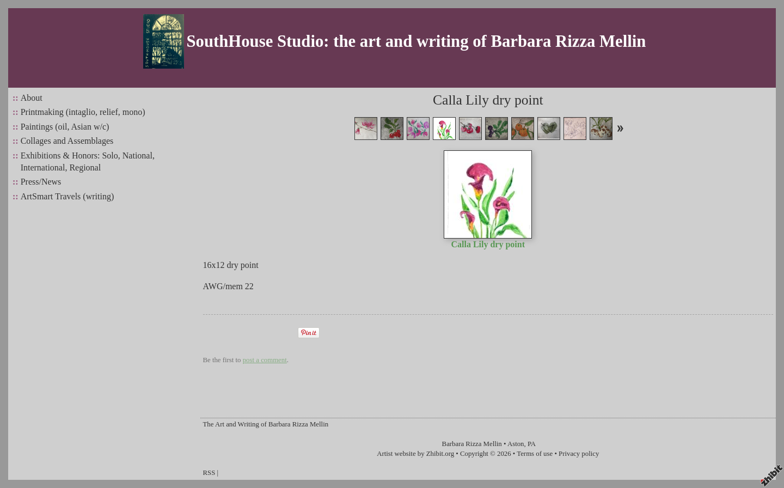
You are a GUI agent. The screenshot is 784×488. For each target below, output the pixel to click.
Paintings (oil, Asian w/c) (65, 126)
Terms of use (535, 453)
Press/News (41, 181)
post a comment (265, 360)
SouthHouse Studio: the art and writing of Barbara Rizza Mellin (416, 41)
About (31, 97)
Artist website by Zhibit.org (415, 453)
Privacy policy (579, 453)
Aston (515, 444)
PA (532, 444)
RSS (209, 473)
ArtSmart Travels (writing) (67, 196)
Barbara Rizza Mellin (472, 444)
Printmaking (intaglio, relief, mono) (83, 112)
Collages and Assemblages (67, 140)
